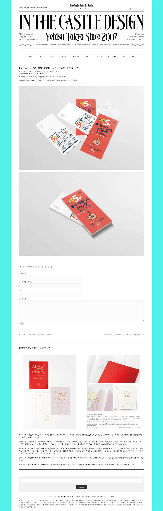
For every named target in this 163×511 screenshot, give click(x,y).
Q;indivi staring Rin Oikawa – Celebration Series (122, 335)
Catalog (75, 56)
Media (53, 56)
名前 (22, 273)
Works (41, 56)
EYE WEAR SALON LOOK (34, 74)
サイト (21, 290)
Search (81, 487)
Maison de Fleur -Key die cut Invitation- (37, 335)
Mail (133, 56)
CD (124, 56)
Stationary (112, 56)
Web (86, 56)
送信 (21, 323)
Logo (64, 56)
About (30, 56)
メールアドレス (26, 282)
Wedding (98, 56)
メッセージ (22, 299)
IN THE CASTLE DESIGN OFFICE (75, 496)
